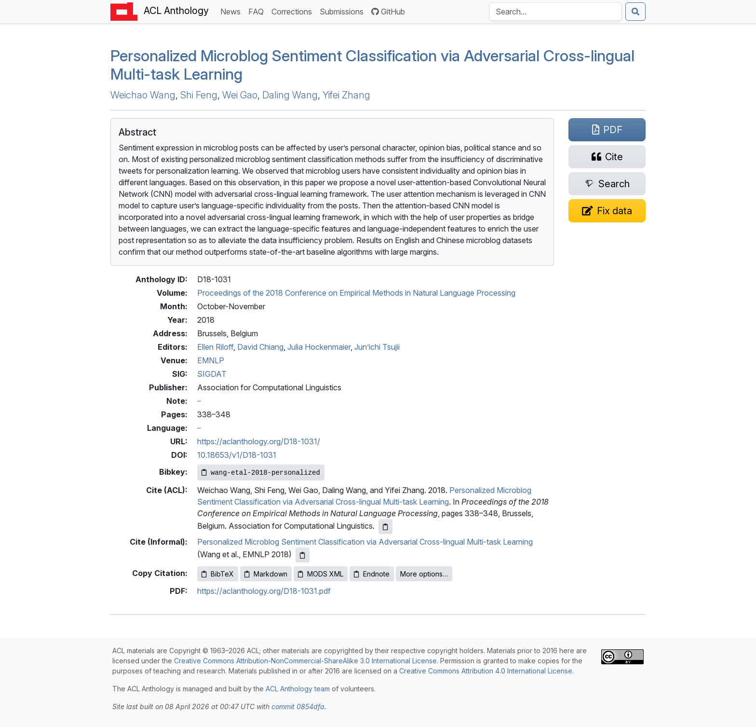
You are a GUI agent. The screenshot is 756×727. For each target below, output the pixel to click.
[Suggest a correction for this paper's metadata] (607, 210)
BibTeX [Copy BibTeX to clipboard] (218, 574)
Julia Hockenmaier (319, 347)
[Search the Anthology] (555, 11)
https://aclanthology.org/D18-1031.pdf (264, 591)
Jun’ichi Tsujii (377, 347)
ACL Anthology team (298, 689)
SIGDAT (212, 374)
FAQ (258, 10)
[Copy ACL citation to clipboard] (385, 526)
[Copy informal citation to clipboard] (303, 555)
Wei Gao (239, 95)
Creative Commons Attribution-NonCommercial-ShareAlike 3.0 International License (305, 661)
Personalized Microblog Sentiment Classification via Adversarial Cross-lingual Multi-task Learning (372, 64)
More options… (424, 574)
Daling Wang (290, 95)
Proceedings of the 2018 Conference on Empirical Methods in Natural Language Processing (356, 293)
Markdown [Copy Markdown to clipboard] (265, 574)
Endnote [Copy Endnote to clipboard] (372, 574)
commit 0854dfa (297, 706)
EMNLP (210, 360)
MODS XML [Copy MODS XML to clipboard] (320, 574)
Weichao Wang (143, 95)
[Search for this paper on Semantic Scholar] (607, 183)
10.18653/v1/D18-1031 (236, 455)
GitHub (388, 11)
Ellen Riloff (215, 347)
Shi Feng (198, 95)
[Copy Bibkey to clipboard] (260, 472)
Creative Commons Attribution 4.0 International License (485, 671)
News (232, 10)
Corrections (293, 10)
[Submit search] (635, 11)
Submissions (343, 10)
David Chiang (260, 347)
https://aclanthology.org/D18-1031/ (258, 441)
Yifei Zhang (346, 95)
